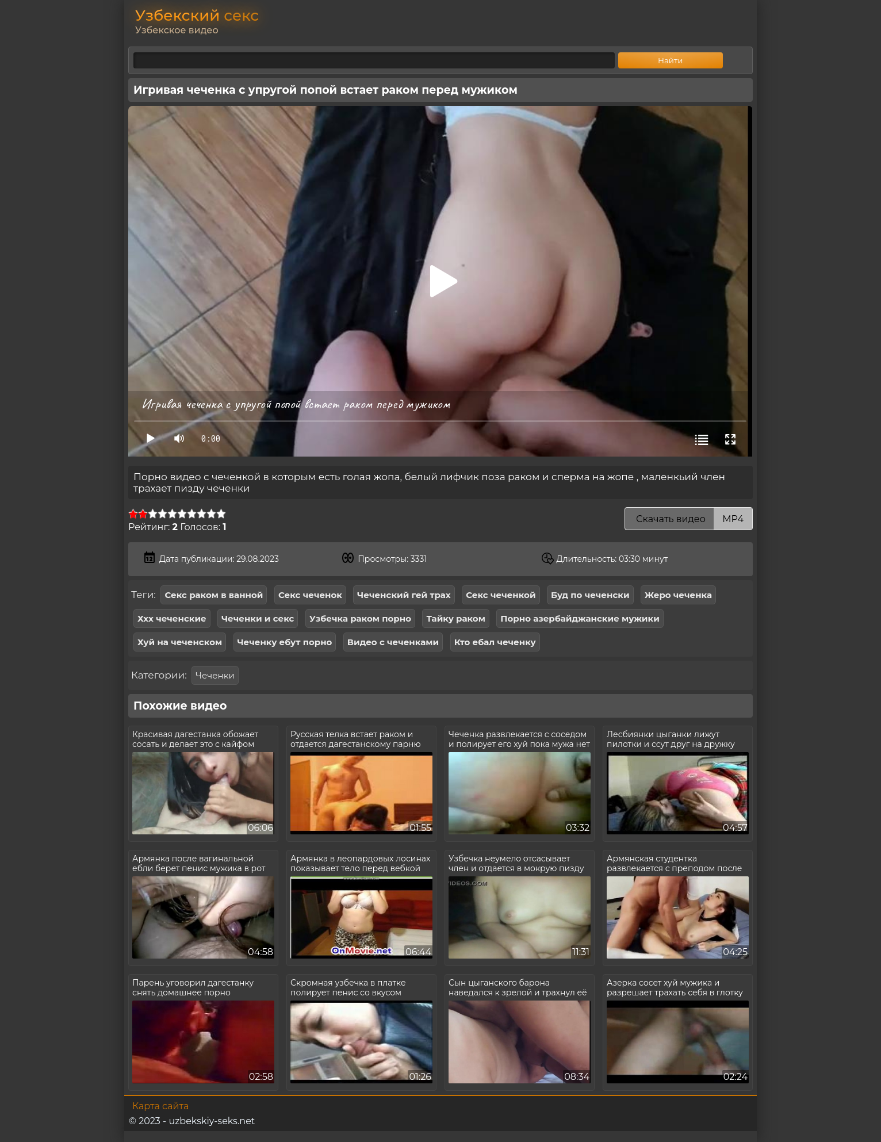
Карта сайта (160, 1106)
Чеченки (215, 675)
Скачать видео (688, 518)
